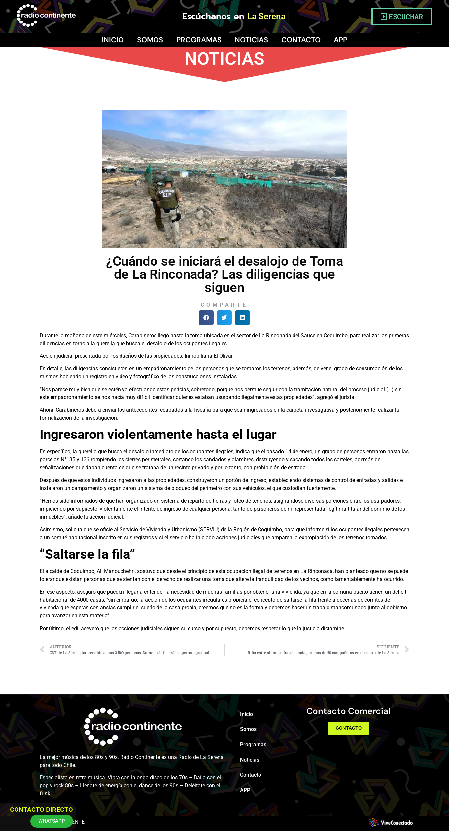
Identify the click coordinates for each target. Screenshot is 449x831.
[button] (206, 317)
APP (340, 40)
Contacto (301, 40)
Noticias (251, 40)
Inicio (113, 40)
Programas (199, 40)
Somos (150, 40)
